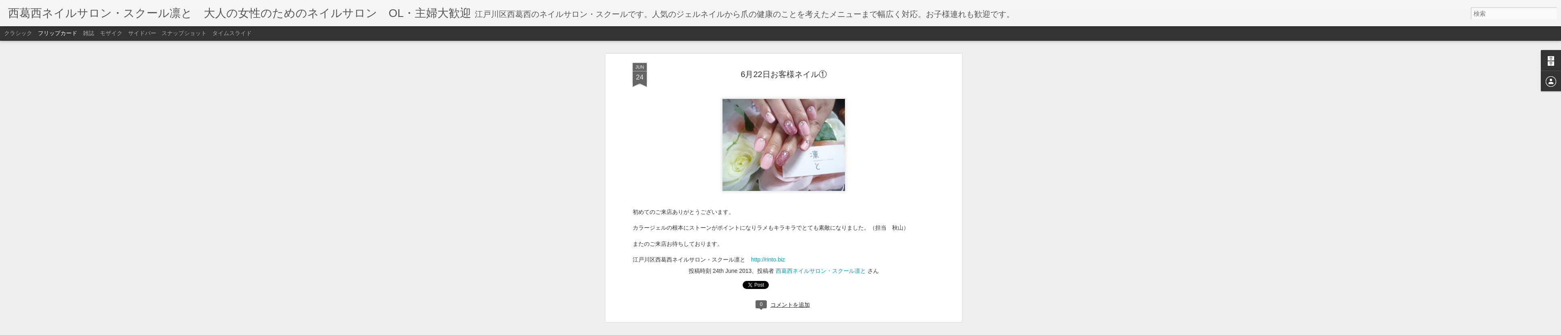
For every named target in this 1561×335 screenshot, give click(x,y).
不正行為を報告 (829, 329)
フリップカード (57, 33)
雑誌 (88, 33)
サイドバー (142, 33)
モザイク (111, 33)
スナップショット (184, 33)
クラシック (18, 33)
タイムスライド (232, 33)
